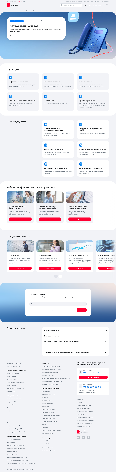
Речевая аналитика (47, 404)
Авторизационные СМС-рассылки (51, 431)
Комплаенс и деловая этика (84, 417)
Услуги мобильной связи (13, 366)
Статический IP (11, 392)
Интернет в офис (11, 377)
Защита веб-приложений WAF (50, 372)
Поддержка (82, 391)
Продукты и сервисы (36, 10)
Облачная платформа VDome (50, 384)
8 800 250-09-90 (92, 387)
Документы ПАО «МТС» (83, 408)
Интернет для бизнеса (13, 374)
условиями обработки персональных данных (56, 310)
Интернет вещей (11, 386)
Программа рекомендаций (84, 423)
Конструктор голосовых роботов (51, 416)
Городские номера (12, 417)
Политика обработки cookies (85, 411)
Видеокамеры (11, 442)
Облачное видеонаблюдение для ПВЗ (17, 460)
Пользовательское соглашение (85, 420)
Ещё (25, 1)
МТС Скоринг (45, 407)
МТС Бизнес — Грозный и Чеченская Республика (18, 10)
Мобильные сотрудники (48, 395)
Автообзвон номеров (48, 413)
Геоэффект (45, 398)
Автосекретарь (46, 392)
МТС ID (44, 425)
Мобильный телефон (34, 301)
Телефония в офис (12, 411)
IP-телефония (10, 408)
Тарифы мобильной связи (14, 399)
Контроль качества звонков (49, 422)
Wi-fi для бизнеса (11, 380)
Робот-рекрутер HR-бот (48, 419)
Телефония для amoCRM (13, 426)
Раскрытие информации (84, 405)
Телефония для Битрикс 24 (14, 429)
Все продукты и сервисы (14, 363)
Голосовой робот (46, 401)
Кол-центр (45, 428)
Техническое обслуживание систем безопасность (21, 463)
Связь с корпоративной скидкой (16, 432)
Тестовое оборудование (48, 450)
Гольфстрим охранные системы (16, 448)
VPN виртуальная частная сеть (15, 389)
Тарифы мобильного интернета (15, 383)
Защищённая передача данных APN (52, 381)
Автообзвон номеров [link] (47, 10)
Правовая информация (83, 426)
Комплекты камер (12, 451)
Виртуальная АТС (11, 402)
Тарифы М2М (45, 444)
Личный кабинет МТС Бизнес (87, 392)
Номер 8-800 (10, 405)
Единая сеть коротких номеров (15, 414)
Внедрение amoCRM (47, 434)
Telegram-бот (90, 391)
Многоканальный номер (13, 423)
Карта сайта (80, 414)
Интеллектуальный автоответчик (16, 420)
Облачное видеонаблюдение (15, 439)
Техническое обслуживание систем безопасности (56, 378)
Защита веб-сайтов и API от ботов (51, 369)
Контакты (79, 402)
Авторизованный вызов (48, 410)
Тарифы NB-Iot (46, 441)
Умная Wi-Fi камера (12, 454)
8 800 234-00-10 (92, 1)
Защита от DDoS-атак (48, 375)
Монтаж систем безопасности (15, 445)
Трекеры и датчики (47, 447)
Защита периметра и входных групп (17, 457)
